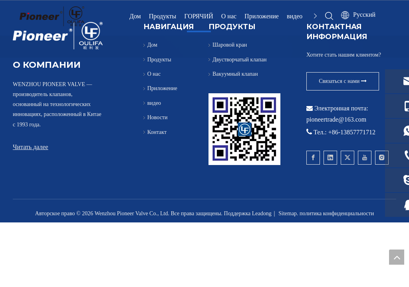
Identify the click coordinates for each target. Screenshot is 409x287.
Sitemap (287, 213)
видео (294, 16)
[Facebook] (313, 158)
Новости (157, 117)
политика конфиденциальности (337, 213)
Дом (135, 16)
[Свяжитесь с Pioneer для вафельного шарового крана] (244, 129)
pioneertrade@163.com (336, 119)
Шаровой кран (229, 45)
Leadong (262, 213)
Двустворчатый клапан (239, 60)
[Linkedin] (330, 158)
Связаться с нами (343, 81)
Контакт (157, 132)
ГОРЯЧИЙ (198, 16)
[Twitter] (347, 158)
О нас (228, 16)
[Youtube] (364, 158)
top (396, 257)
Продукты (163, 16)
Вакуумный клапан (235, 74)
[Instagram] (382, 158)
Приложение (261, 16)
